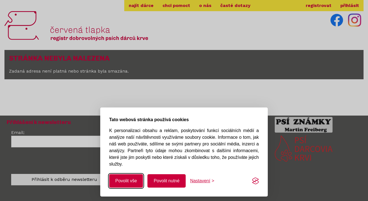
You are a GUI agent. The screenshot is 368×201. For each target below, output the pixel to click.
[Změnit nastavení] (202, 181)
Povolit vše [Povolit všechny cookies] (126, 180)
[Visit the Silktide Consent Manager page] (255, 181)
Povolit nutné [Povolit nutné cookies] (167, 180)
